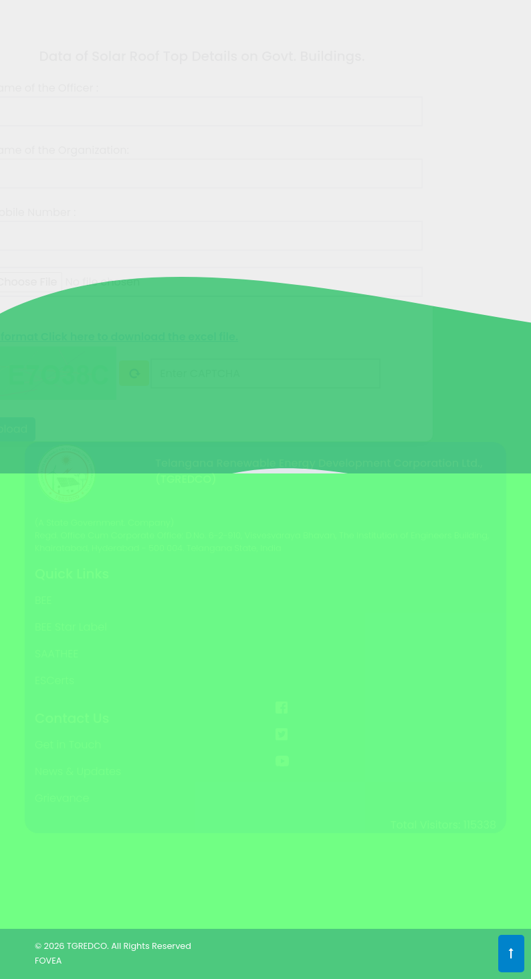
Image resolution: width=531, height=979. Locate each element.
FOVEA (48, 960)
